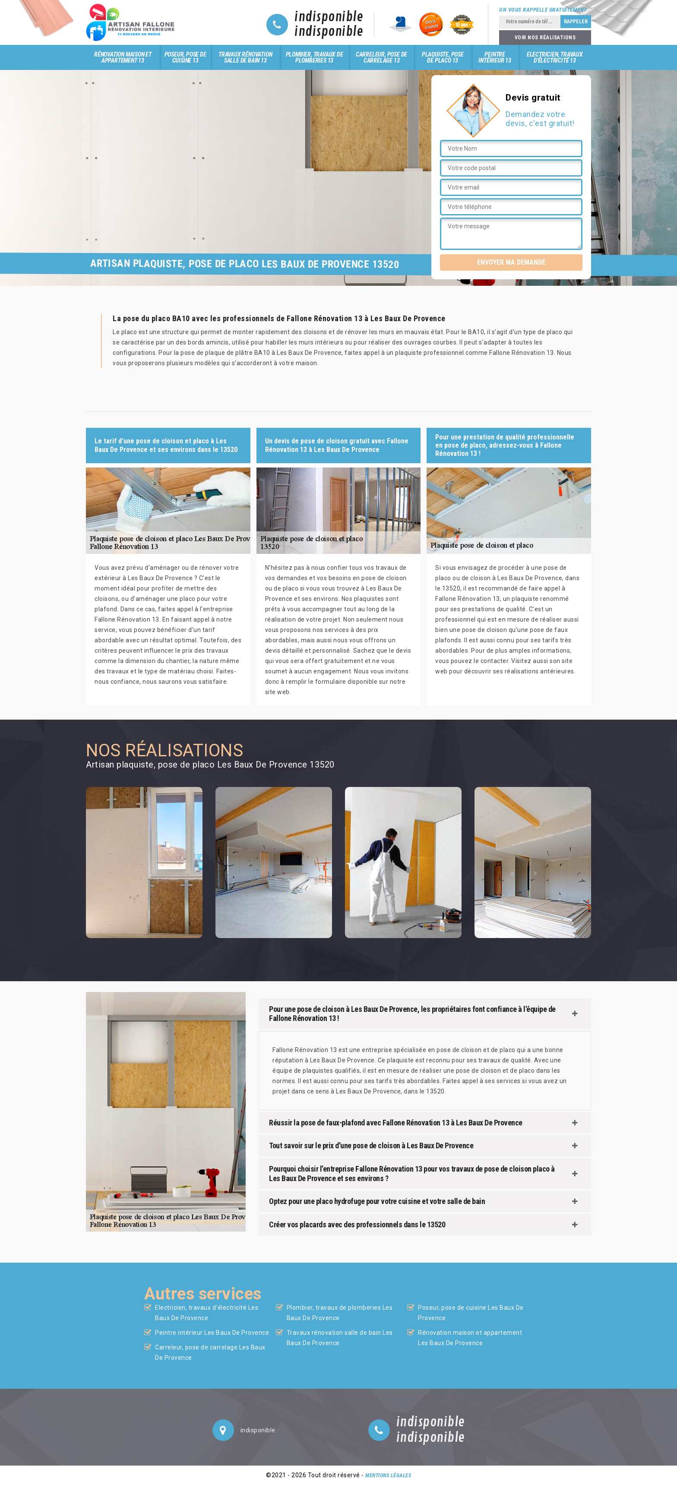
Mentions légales (388, 1475)
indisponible (328, 17)
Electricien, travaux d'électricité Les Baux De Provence (206, 1312)
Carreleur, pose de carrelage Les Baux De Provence (210, 1352)
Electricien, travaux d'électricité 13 (555, 57)
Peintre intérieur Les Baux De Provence (212, 1332)
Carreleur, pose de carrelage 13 (381, 57)
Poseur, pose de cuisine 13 (185, 57)
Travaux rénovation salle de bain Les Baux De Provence (340, 1337)
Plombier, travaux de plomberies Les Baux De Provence (340, 1312)
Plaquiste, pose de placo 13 (443, 57)
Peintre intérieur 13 (494, 57)
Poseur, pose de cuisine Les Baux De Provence (471, 1312)
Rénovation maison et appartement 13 (123, 57)
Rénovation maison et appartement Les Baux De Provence (470, 1337)
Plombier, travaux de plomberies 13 (314, 57)
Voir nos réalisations (545, 38)
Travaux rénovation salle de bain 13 (245, 57)
